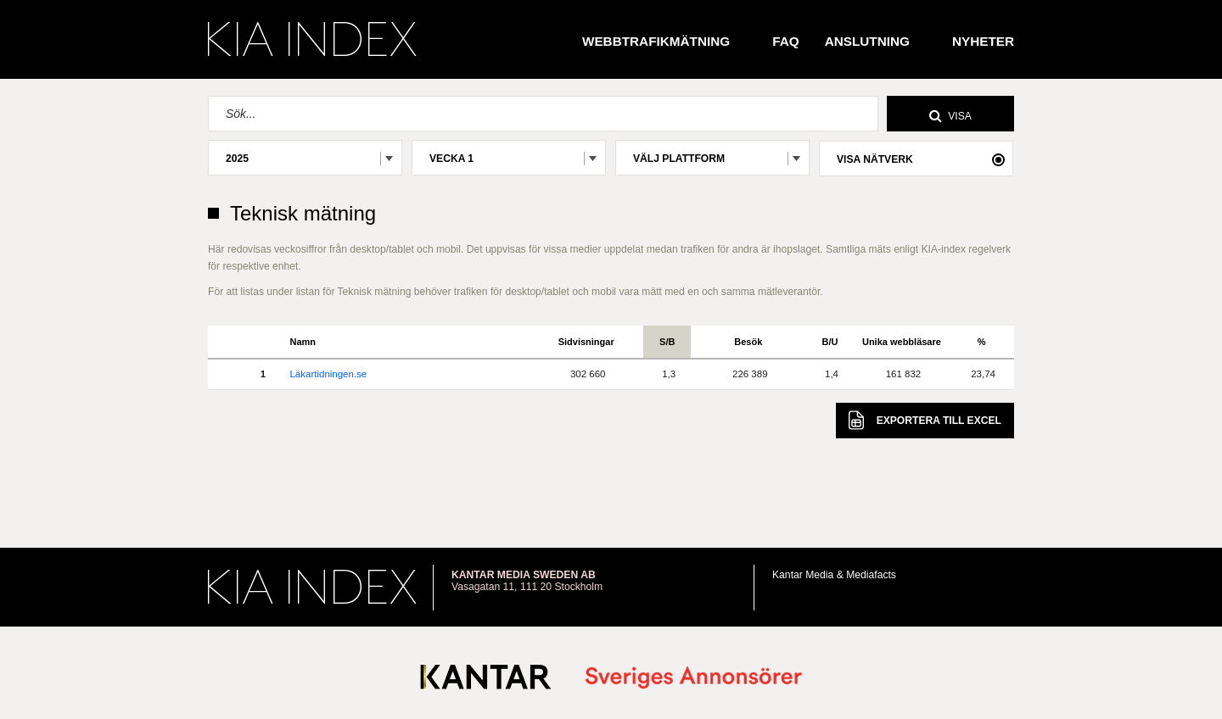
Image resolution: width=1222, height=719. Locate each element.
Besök (748, 342)
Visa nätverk (875, 159)
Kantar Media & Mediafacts (834, 575)
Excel (925, 420)
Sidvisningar (586, 342)
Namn (302, 342)
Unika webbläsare (901, 342)
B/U (830, 342)
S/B (667, 342)
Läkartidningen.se (328, 374)
